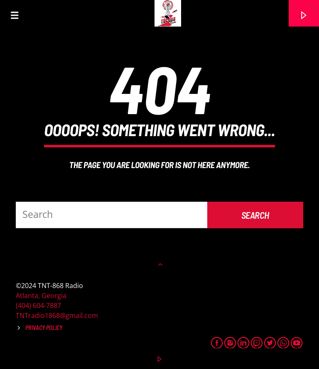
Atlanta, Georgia (41, 295)
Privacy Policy (43, 327)
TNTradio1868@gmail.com (57, 315)
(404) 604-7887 (38, 305)
